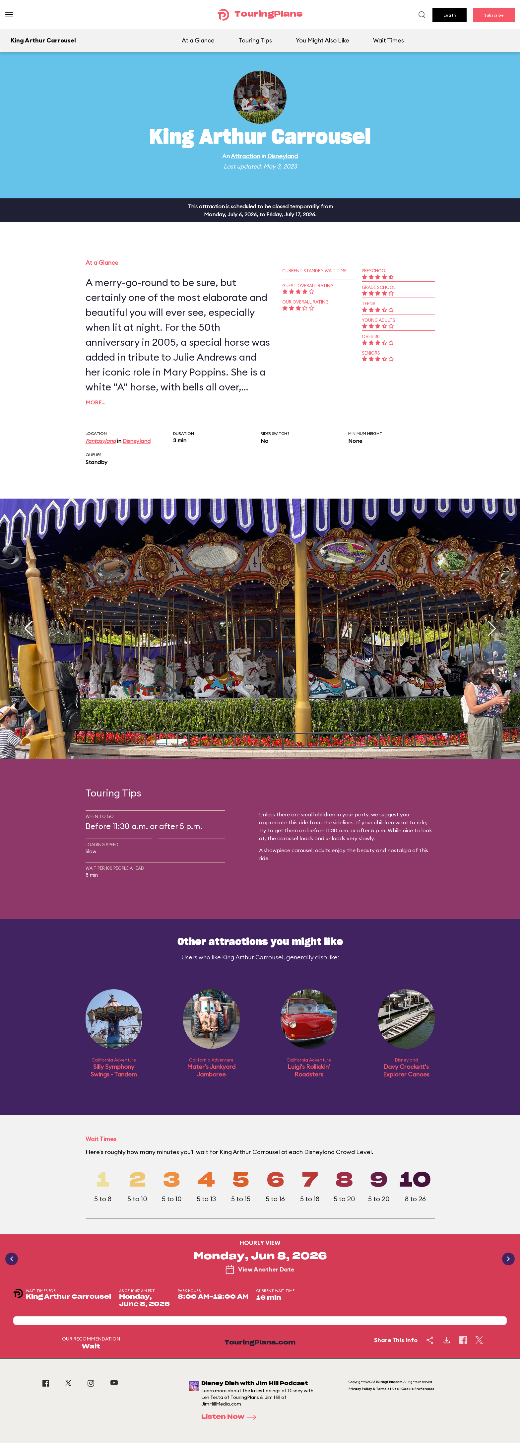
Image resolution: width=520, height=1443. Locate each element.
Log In (449, 15)
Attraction (245, 156)
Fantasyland (101, 441)
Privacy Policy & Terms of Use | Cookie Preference (391, 1389)
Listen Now (230, 1417)
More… (95, 402)
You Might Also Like (322, 40)
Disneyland (282, 156)
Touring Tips (255, 40)
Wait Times (388, 40)
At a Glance (198, 40)
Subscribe (494, 15)
